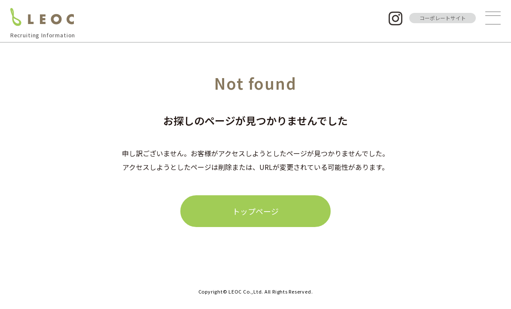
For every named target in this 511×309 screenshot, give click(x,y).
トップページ (255, 211)
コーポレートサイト (443, 17)
